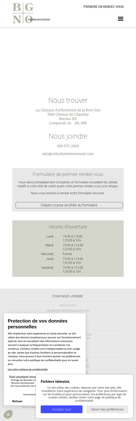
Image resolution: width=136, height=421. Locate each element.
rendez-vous (103, 7)
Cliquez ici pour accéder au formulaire (69, 205)
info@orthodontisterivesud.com (68, 153)
